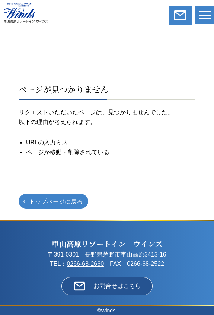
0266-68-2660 (85, 264)
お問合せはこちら (117, 286)
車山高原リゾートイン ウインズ (107, 243)
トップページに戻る (56, 201)
